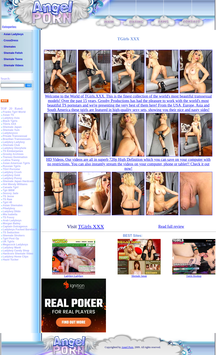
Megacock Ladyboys (15, 244)
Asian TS (8, 114)
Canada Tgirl (11, 187)
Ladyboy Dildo (12, 211)
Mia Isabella (10, 214)
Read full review (171, 226)
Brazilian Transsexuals (17, 139)
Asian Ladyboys (13, 34)
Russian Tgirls (12, 166)
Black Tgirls (10, 120)
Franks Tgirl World (14, 111)
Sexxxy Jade (10, 193)
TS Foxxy (8, 217)
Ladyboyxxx (10, 133)
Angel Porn (127, 347)
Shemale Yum (11, 130)
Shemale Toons (13, 59)
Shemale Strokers (14, 235)
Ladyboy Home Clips (15, 256)
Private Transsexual (15, 136)
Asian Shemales (13, 205)
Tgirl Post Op (11, 238)
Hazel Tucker (11, 259)
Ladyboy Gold (11, 175)
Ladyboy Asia (11, 117)
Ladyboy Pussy (12, 178)
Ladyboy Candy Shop (16, 250)
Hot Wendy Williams (15, 184)
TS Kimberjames (13, 151)
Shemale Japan (12, 127)
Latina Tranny (11, 160)
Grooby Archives (13, 154)
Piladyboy (9, 208)
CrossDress (11, 40)
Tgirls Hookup (193, 275)
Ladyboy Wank (12, 247)
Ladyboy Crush (12, 172)
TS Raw (7, 199)
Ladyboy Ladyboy (14, 142)
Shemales (10, 46)
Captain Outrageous (15, 226)
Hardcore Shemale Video (18, 253)
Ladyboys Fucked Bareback (20, 229)
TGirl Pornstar (11, 169)
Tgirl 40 (7, 202)
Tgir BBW (9, 190)
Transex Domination (15, 157)
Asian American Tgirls (16, 163)
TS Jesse (8, 196)
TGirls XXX (9, 124)
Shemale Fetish (13, 52)
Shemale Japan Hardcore (18, 181)
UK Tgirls (8, 241)
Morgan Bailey (11, 223)
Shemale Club (11, 145)
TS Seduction (11, 232)
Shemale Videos (13, 65)
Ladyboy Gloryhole (14, 148)
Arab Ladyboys (12, 220)
